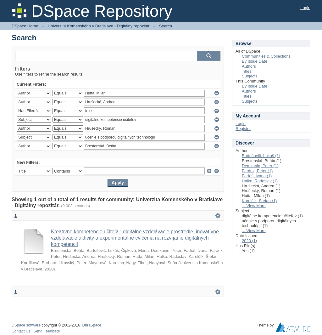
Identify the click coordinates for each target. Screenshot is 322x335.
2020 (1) (249, 240)
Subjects (250, 76)
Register (243, 128)
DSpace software (26, 325)
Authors (249, 66)
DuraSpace (91, 325)
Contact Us (21, 331)
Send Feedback (47, 331)
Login (305, 7)
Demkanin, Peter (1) (260, 165)
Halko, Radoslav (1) (260, 181)
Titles (247, 71)
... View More (254, 205)
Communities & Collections (266, 56)
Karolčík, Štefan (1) (259, 200)
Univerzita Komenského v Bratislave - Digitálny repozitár (99, 26)
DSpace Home (25, 26)
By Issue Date (254, 61)
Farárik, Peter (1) (257, 170)
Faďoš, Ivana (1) (257, 175)
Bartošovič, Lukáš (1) (261, 155)
